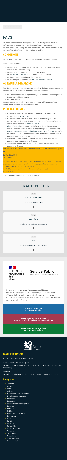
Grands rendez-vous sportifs (18, 404)
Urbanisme (11, 436)
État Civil (33, 194)
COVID (10, 389)
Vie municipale (13, 438)
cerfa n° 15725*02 (32, 124)
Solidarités (11, 426)
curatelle (14, 75)
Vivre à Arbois (12, 441)
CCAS (9, 386)
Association (11, 384)
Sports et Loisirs (13, 428)
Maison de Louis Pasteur (17, 413)
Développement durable (16, 396)
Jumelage (11, 408)
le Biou (10, 411)
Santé (9, 421)
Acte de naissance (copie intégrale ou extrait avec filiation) (31, 131)
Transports (11, 433)
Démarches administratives (18, 394)
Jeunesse (10, 406)
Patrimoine (11, 416)
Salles (9, 418)
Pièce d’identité (13, 126)
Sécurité (10, 423)
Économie (11, 399)
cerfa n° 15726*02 (22, 116)
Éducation (11, 401)
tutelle (23, 75)
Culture (10, 391)
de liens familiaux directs (42, 80)
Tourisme (11, 431)
